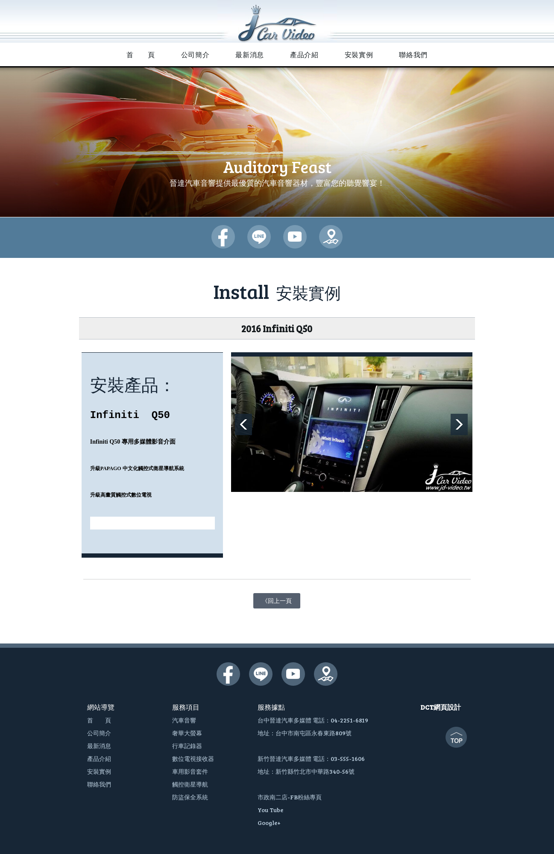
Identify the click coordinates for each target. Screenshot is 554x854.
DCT (427, 706)
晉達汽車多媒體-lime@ (259, 237)
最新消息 (99, 746)
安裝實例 (99, 771)
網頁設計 (447, 706)
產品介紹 (99, 759)
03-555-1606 (348, 759)
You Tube (270, 810)
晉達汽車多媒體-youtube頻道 (295, 237)
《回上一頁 (277, 599)
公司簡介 (99, 733)
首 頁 (99, 720)
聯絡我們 (99, 784)
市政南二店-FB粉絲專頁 (290, 797)
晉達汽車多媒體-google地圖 (331, 237)
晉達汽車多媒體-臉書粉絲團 (223, 237)
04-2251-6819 (349, 720)
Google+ (269, 823)
